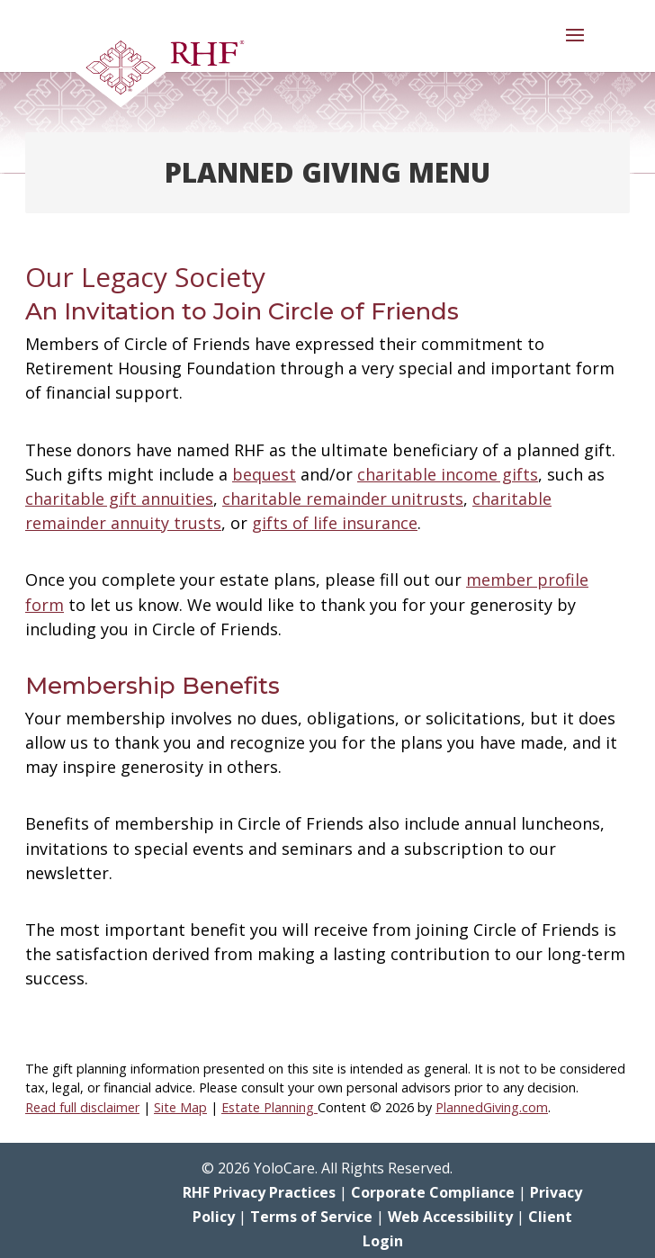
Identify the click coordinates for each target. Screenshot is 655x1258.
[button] (575, 47)
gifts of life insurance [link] (334, 523)
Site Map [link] (180, 1107)
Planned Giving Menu (327, 172)
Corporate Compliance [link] (433, 1192)
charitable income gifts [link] (447, 474)
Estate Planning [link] (269, 1107)
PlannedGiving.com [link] (491, 1107)
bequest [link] (264, 474)
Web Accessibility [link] (450, 1217)
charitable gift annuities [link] (119, 498)
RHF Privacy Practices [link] (259, 1192)
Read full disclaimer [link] (82, 1107)
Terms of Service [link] (311, 1217)
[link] (159, 72)
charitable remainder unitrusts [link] (342, 498)
